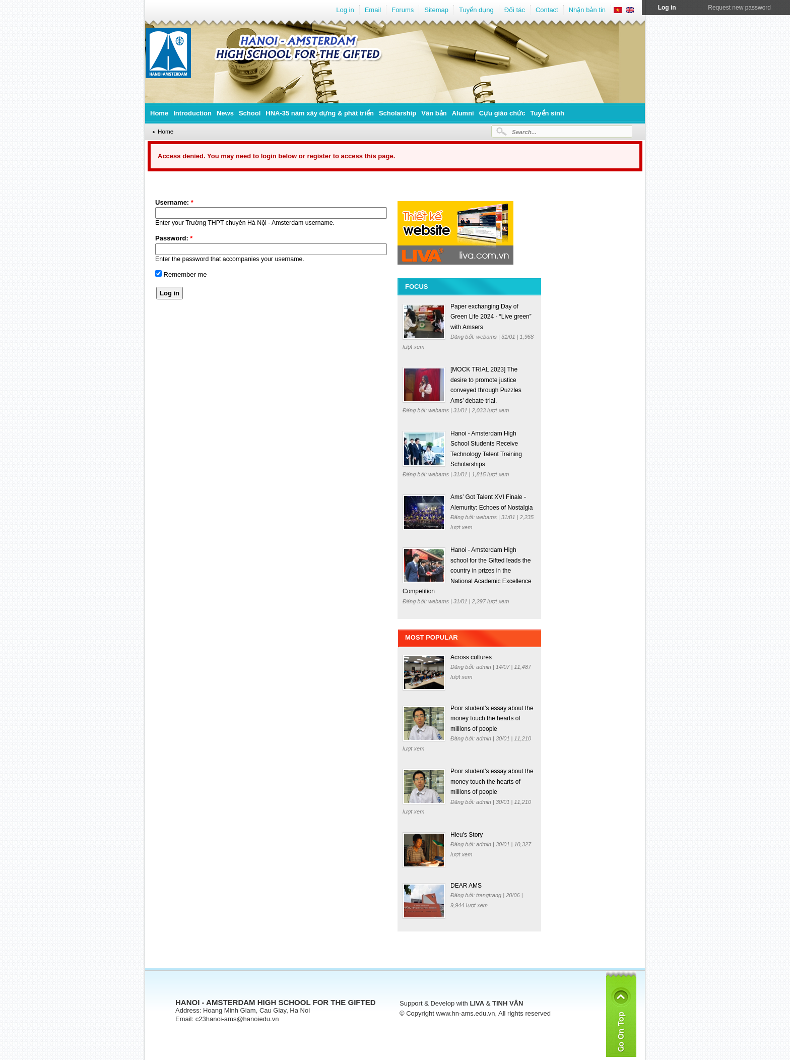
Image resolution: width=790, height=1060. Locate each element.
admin (484, 667)
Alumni (463, 113)
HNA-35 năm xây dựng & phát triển (320, 113)
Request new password (739, 7)
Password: (173, 238)
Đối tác (514, 10)
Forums (402, 10)
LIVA (477, 1003)
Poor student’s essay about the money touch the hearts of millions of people (492, 718)
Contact (547, 10)
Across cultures (471, 657)
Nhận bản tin (587, 10)
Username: (174, 202)
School (249, 113)
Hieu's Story (466, 834)
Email (373, 10)
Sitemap (436, 10)
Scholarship (397, 113)
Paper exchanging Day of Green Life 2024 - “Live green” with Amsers (491, 317)
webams (487, 337)
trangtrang (489, 895)
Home (159, 113)
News (225, 113)
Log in (345, 10)
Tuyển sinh (547, 113)
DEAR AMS (466, 885)
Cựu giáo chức (502, 113)
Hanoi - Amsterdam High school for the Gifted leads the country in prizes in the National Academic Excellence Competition (467, 570)
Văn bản (433, 113)
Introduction (192, 113)
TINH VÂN (507, 1003)
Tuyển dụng (476, 10)
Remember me (181, 274)
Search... (524, 132)
